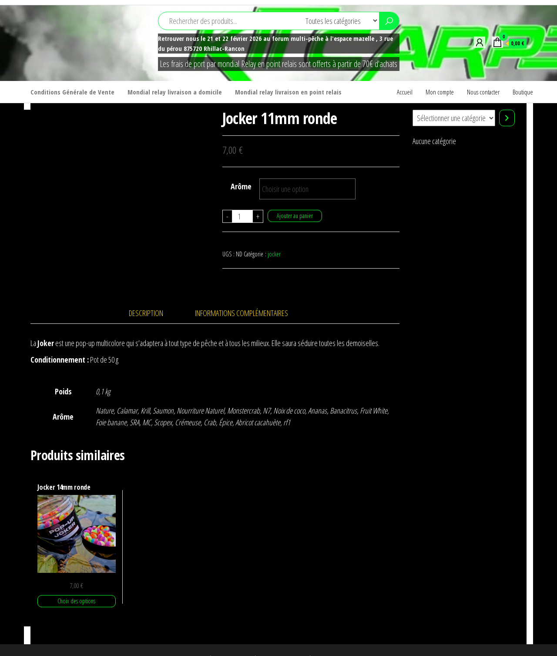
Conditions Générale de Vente (72, 91)
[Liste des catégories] (454, 118)
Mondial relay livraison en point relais (288, 91)
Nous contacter (483, 91)
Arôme (241, 186)
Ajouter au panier (295, 216)
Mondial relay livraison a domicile (175, 91)
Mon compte (440, 91)
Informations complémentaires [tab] (241, 294)
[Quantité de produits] (242, 216)
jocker (274, 254)
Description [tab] (146, 294)
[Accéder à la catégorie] (507, 118)
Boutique (523, 91)
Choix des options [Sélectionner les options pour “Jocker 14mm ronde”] (76, 583)
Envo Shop (338, 641)
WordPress (282, 641)
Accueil (405, 91)
